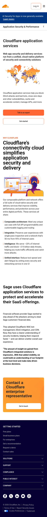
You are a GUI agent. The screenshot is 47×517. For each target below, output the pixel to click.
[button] (23, 75)
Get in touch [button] (23, 406)
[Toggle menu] (44, 6)
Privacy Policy (28, 505)
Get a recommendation (12, 444)
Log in (36, 6)
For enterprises (9, 440)
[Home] (5, 6)
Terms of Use (9, 508)
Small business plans (11, 436)
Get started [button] (23, 121)
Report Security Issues (25, 508)
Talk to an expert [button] (23, 113)
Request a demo (9, 448)
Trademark (30, 511)
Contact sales (8, 452)
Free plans (7, 432)
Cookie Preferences (14, 511)
